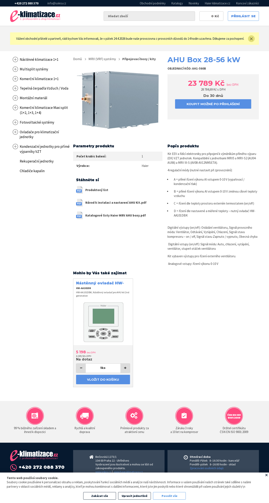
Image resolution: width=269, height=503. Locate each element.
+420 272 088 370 (26, 3)
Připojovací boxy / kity (139, 59)
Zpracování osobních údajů (207, 468)
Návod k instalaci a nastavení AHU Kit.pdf (115, 203)
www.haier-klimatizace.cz (128, 472)
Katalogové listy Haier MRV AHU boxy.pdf (115, 215)
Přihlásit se (243, 16)
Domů (77, 59)
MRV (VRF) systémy (102, 59)
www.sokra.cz (103, 472)
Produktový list (96, 190)
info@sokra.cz (56, 3)
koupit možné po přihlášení (213, 104)
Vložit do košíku (103, 380)
